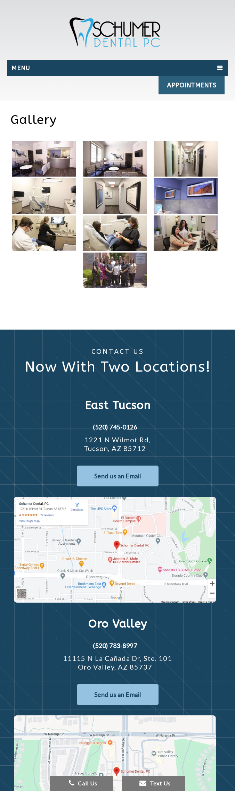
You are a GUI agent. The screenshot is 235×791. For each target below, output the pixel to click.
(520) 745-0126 (115, 427)
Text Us (155, 783)
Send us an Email (117, 476)
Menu (20, 68)
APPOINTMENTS (191, 85)
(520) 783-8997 (115, 645)
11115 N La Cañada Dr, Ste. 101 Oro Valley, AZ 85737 (117, 662)
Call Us (83, 783)
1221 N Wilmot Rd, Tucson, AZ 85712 (117, 443)
